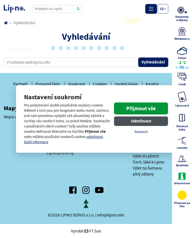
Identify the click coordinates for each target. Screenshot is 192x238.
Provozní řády (48, 84)
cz (162, 8)
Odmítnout (141, 121)
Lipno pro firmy (60, 153)
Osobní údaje (126, 84)
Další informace (36, 142)
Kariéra (152, 84)
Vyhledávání (153, 62)
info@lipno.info (110, 215)
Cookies (100, 84)
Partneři (20, 84)
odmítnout (94, 136)
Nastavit (141, 131)
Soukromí (76, 84)
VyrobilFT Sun (86, 231)
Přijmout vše (141, 108)
